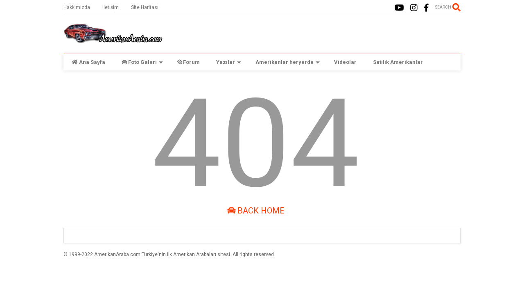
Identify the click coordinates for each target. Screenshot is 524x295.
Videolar (345, 62)
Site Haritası (144, 7)
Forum (188, 62)
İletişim (110, 7)
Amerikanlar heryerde (287, 62)
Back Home (256, 211)
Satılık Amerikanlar (398, 62)
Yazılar (228, 62)
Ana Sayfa (88, 62)
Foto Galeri (142, 62)
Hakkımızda (76, 7)
